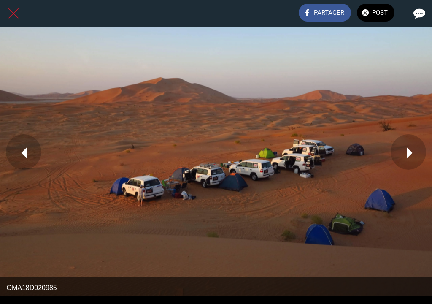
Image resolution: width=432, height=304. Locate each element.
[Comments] (418, 13)
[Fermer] (13, 13)
